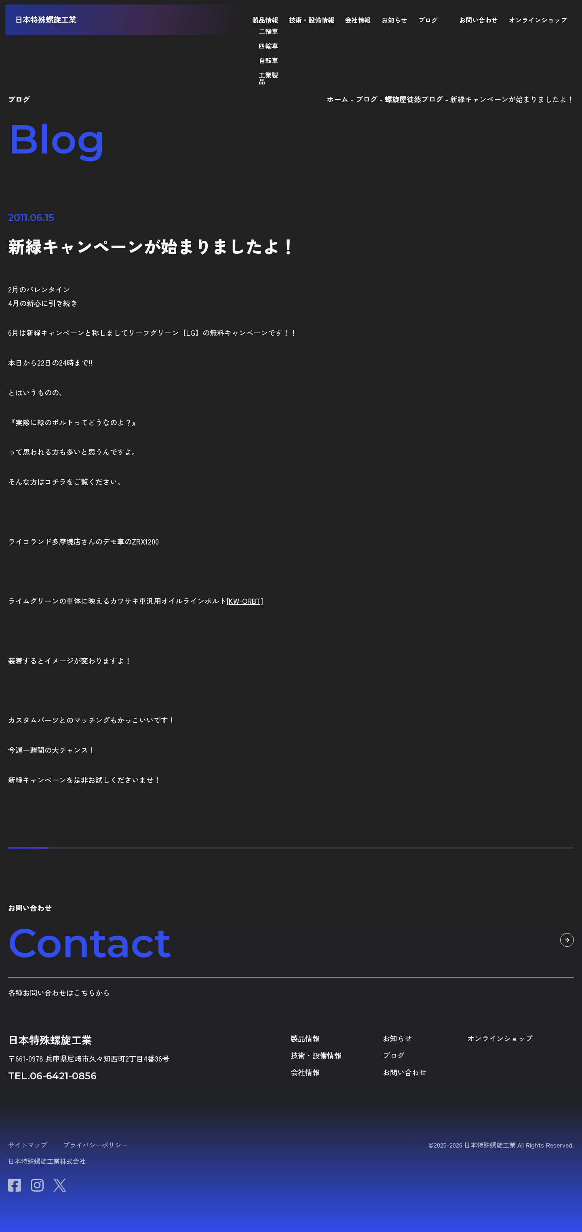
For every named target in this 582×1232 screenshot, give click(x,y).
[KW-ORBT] (244, 600)
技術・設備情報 (311, 20)
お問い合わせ (478, 20)
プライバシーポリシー (95, 1145)
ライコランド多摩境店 (44, 541)
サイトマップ (27, 1145)
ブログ (428, 20)
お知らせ (394, 20)
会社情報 (358, 20)
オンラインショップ (538, 20)
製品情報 (265, 20)
